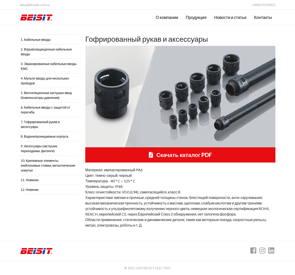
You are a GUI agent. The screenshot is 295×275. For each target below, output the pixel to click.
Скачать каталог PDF (180, 154)
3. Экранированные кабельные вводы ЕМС (49, 66)
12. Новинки (29, 190)
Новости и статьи (230, 17)
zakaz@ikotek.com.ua (35, 5)
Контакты (263, 17)
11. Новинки (29, 180)
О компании (167, 17)
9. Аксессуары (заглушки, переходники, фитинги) (39, 148)
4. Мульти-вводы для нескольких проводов (45, 80)
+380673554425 (263, 5)
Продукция (196, 17)
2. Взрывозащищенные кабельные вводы (46, 51)
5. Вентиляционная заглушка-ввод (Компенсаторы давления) (46, 95)
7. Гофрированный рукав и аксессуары (40, 124)
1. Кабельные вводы (36, 39)
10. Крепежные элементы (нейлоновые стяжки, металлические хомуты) (48, 165)
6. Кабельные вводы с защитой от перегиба (45, 109)
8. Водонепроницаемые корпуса (44, 136)
